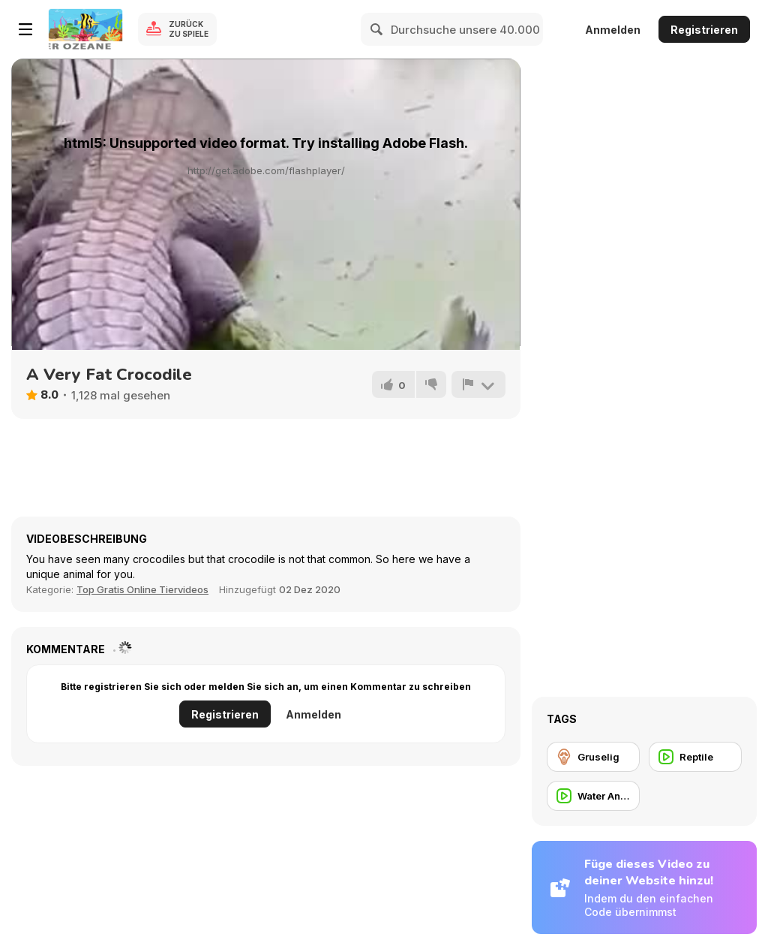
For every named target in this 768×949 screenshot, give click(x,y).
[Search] (377, 29)
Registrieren (704, 29)
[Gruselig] (593, 757)
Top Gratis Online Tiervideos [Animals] (142, 589)
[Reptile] (695, 757)
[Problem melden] (479, 384)
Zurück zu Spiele (188, 29)
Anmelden (612, 29)
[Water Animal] (593, 796)
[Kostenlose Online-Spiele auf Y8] (85, 29)
